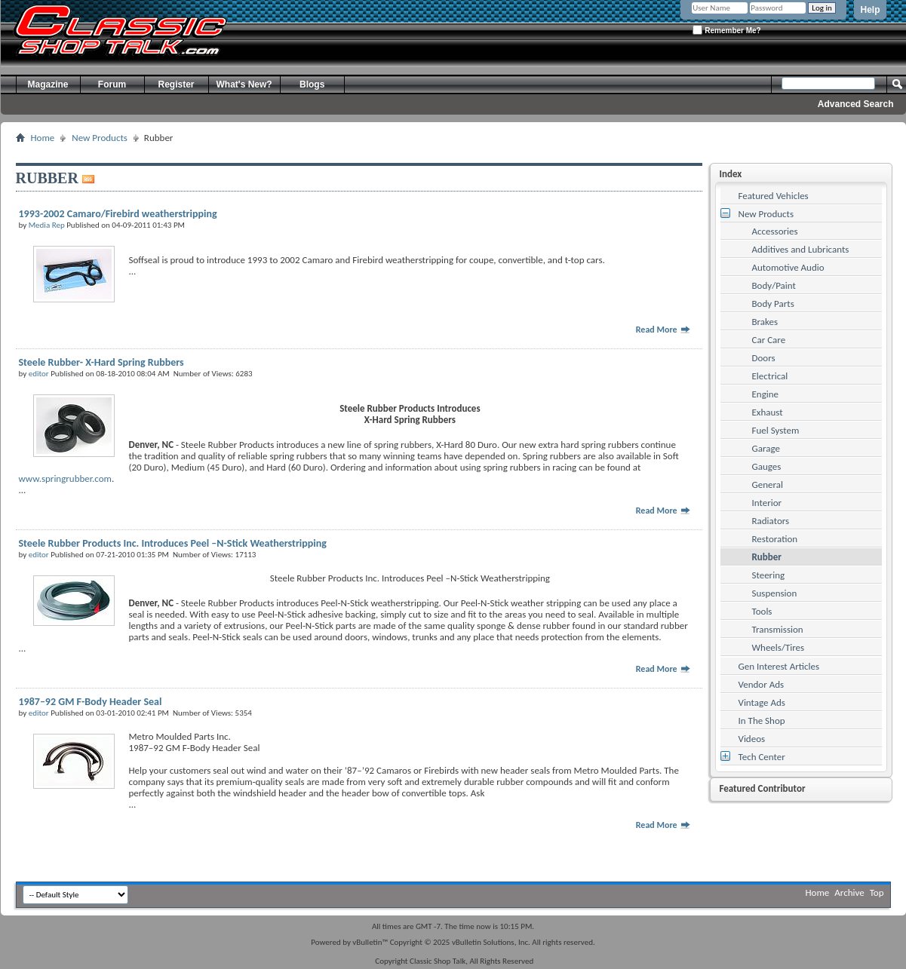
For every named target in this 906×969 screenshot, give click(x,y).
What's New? (244, 84)
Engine (765, 394)
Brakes (765, 321)
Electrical (770, 376)
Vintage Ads (762, 702)
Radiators (771, 520)
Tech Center (762, 756)
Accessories (775, 231)
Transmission (777, 629)
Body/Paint (774, 285)
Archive (849, 892)
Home (43, 137)
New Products (99, 137)
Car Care (769, 339)
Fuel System (776, 430)
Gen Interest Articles (779, 666)
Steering (768, 575)
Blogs (311, 84)
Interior (767, 502)
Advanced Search (856, 104)
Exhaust (767, 412)
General (767, 484)
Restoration (775, 538)
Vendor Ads (762, 684)
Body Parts (773, 303)
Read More (664, 329)
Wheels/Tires (778, 647)
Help (870, 10)
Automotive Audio (788, 267)
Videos (752, 738)
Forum (112, 84)
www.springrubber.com (65, 478)
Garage (766, 448)
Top (877, 892)
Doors (763, 357)
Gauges (767, 466)
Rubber (767, 557)
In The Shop (762, 720)
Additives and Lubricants (800, 249)
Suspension (774, 593)
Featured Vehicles (774, 195)
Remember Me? (726, 30)
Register (176, 84)
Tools (762, 611)
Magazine (47, 84)
